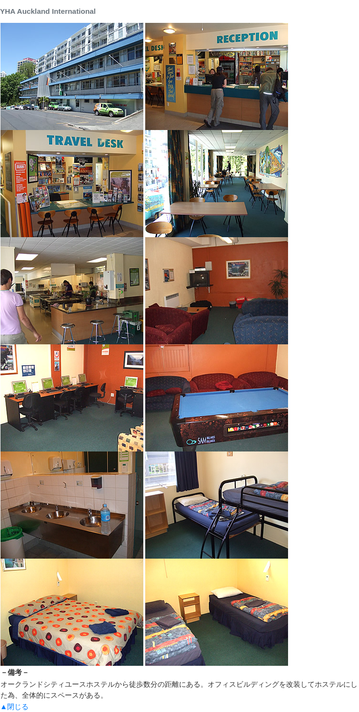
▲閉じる (14, 706)
